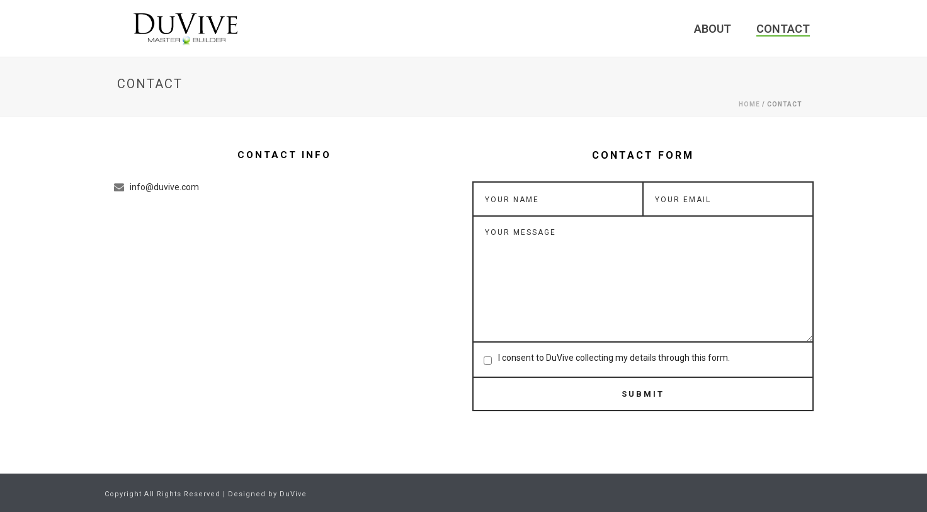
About (712, 28)
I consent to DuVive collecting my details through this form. (614, 358)
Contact (783, 28)
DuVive (293, 494)
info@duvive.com (164, 187)
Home (749, 104)
